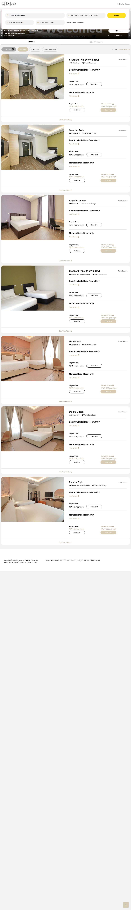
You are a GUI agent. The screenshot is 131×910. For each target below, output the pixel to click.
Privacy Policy (69, 560)
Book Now (94, 84)
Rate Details (74, 73)
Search (116, 15)
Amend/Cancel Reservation (75, 23)
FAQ (78, 560)
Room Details (122, 60)
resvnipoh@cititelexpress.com (14, 33)
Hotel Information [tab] (96, 42)
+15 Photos (119, 35)
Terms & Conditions (53, 560)
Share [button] (118, 31)
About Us (85, 560)
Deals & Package (50, 49)
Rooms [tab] (31, 42)
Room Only (35, 49)
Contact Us (95, 560)
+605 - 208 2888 (9, 36)
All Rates (23, 49)
